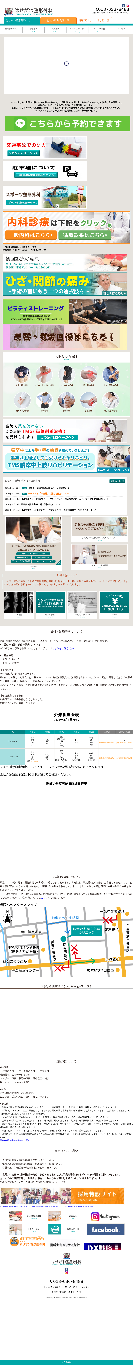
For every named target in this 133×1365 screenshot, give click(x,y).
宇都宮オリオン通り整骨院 (94, 20)
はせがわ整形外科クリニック (22, 20)
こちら (44, 897)
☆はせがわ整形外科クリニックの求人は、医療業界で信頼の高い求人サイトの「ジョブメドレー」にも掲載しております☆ (46, 1206)
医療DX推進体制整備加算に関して (16, 1140)
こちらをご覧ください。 (65, 648)
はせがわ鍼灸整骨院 (58, 20)
